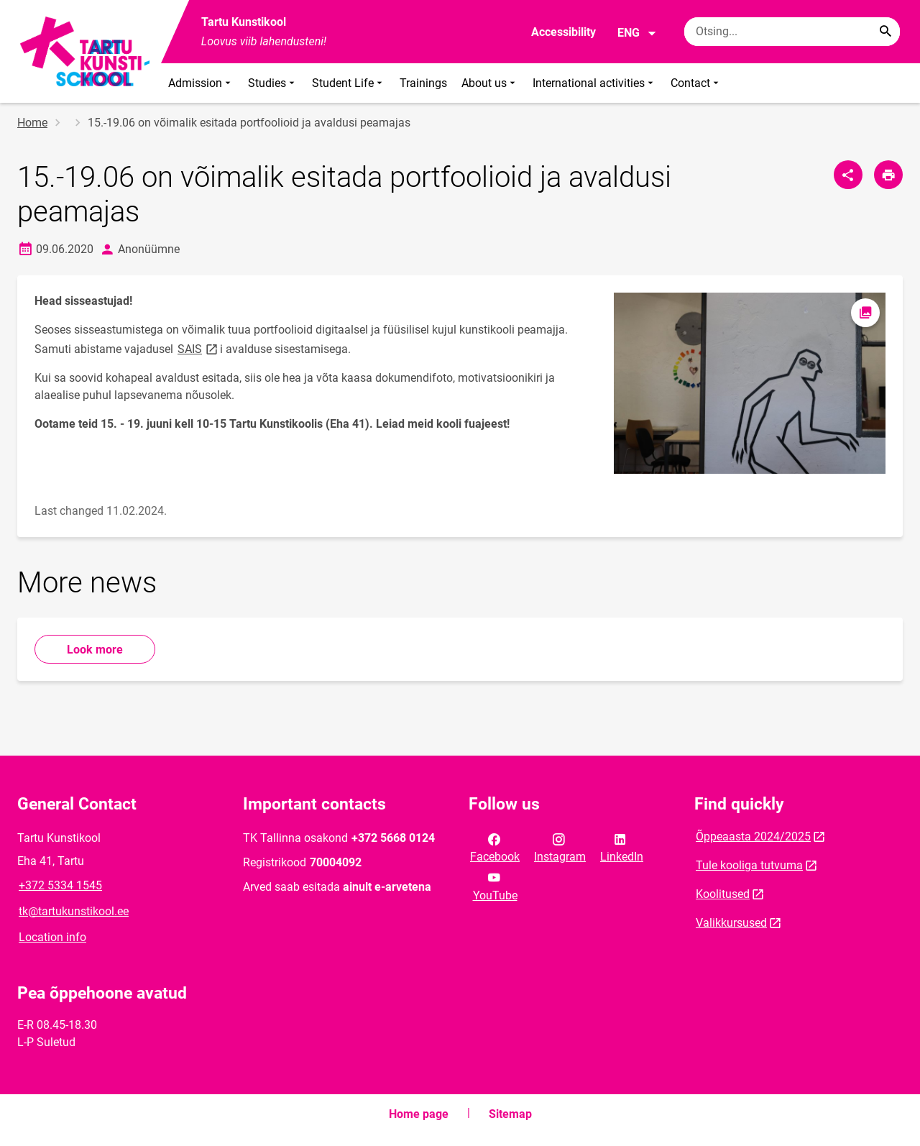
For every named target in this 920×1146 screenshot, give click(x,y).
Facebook (495, 847)
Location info (52, 937)
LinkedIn (621, 847)
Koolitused (723, 894)
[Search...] (885, 31)
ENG (637, 33)
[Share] (848, 174)
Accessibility (563, 32)
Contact (696, 83)
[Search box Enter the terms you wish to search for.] (792, 31)
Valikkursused (731, 923)
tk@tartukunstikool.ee (74, 911)
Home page (418, 1114)
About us (489, 83)
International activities (594, 83)
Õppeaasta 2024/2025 (753, 836)
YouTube (495, 885)
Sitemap (510, 1114)
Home (32, 122)
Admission (201, 83)
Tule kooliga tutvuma (749, 865)
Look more (95, 649)
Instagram (560, 847)
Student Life (348, 83)
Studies (273, 83)
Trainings (423, 83)
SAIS (199, 348)
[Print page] (888, 174)
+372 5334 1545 (60, 885)
